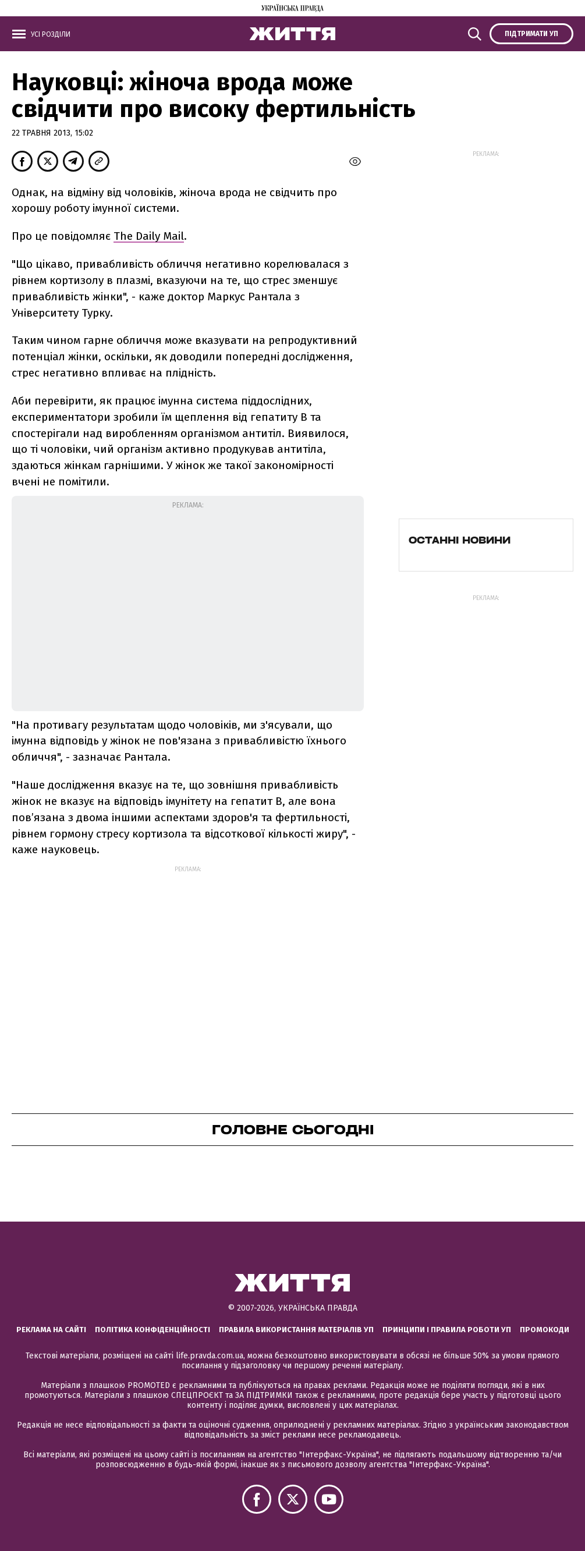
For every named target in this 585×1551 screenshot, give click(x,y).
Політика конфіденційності (152, 1329)
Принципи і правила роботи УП (446, 1329)
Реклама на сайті (51, 1329)
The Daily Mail (149, 236)
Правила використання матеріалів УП (296, 1329)
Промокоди (544, 1329)
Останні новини (459, 540)
